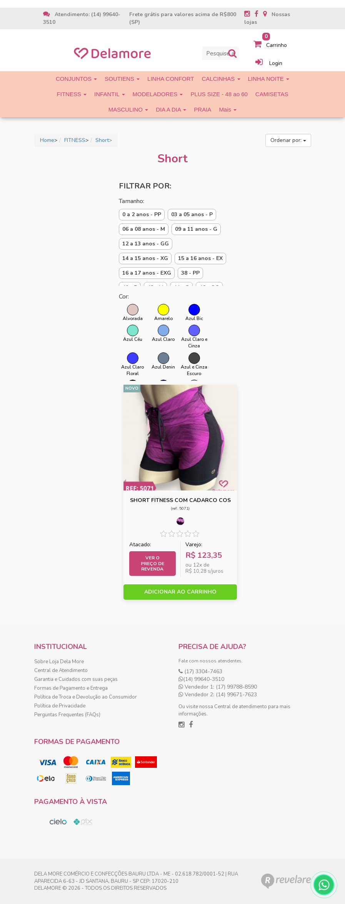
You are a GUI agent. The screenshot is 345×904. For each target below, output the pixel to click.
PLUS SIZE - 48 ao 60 (218, 94)
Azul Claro (163, 333)
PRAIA (202, 109)
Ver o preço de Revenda (152, 563)
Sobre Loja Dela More (59, 661)
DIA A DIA (171, 109)
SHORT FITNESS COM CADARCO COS (180, 500)
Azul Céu (132, 333)
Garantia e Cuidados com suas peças (76, 679)
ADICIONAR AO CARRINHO (180, 591)
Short (102, 140)
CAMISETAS (271, 94)
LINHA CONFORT (170, 78)
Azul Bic (194, 313)
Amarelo (163, 313)
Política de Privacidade (59, 705)
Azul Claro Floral (132, 364)
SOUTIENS (122, 78)
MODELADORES (158, 94)
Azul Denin (163, 361)
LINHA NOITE (269, 78)
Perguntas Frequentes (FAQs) (67, 714)
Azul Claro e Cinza (194, 337)
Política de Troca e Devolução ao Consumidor (85, 697)
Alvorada (133, 313)
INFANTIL (109, 94)
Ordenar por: (288, 140)
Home (47, 140)
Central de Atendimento (61, 670)
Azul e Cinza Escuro (194, 364)
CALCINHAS (221, 78)
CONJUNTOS (76, 78)
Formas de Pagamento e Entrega (71, 688)
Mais (228, 109)
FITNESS (72, 94)
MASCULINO (128, 109)
